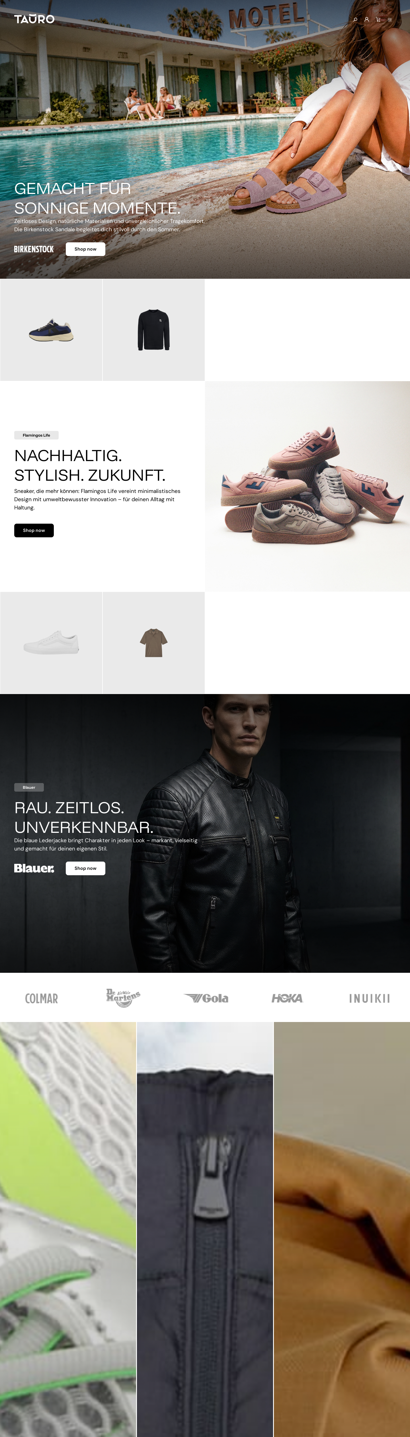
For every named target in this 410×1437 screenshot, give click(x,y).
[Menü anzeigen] (390, 20)
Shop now (86, 249)
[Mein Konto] (366, 19)
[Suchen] (355, 20)
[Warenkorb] (378, 19)
